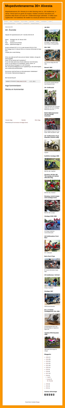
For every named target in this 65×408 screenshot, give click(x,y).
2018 (47, 371)
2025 (47, 357)
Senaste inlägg (8, 120)
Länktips (37, 21)
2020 (47, 367)
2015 (47, 384)
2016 (47, 375)
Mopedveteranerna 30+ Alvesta (28, 6)
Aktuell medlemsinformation (9, 23)
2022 (47, 363)
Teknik (11, 21)
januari (49, 379)
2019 (47, 369)
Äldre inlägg (37, 120)
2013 (47, 388)
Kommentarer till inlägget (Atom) (20, 122)
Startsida (6, 21)
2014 (47, 386)
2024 (47, 359)
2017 (47, 373)
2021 (47, 365)
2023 (47, 361)
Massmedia (31, 21)
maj (48, 377)
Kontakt (50, 21)
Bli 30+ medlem (24, 21)
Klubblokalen (16, 21)
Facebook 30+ (26, 23)
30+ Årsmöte (50, 380)
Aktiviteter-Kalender (35, 23)
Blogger (38, 402)
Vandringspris (44, 21)
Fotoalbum (19, 23)
